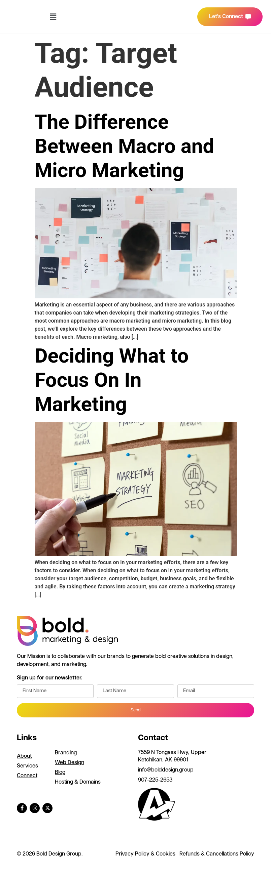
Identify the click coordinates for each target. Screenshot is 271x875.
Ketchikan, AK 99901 (163, 760)
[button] (52, 17)
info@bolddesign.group (166, 770)
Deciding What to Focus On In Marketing (112, 380)
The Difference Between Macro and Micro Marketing (124, 146)
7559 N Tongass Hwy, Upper (173, 752)
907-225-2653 (155, 780)
